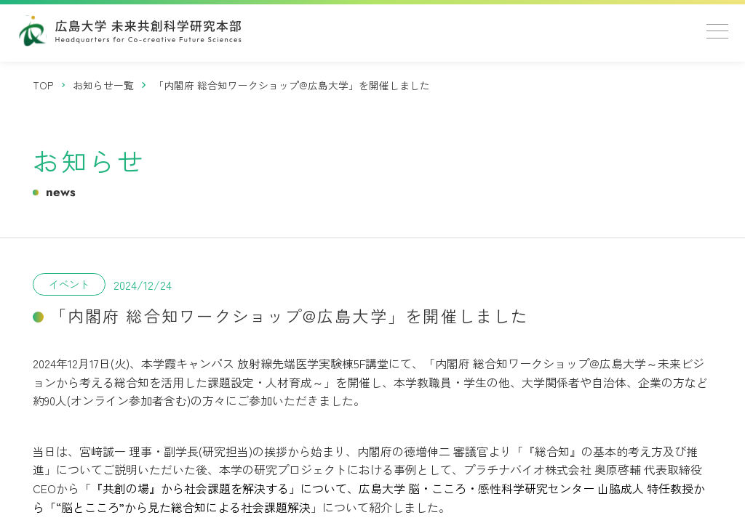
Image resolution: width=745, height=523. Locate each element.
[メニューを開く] (717, 31)
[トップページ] (44, 85)
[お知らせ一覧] (104, 85)
